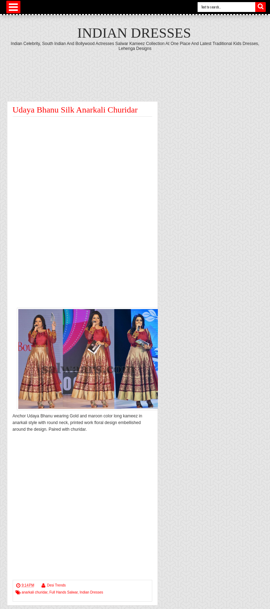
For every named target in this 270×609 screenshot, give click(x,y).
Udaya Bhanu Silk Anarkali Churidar (75, 109)
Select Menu (13, 7)
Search (260, 7)
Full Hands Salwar (63, 592)
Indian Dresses (134, 33)
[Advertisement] (135, 70)
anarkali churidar (34, 592)
